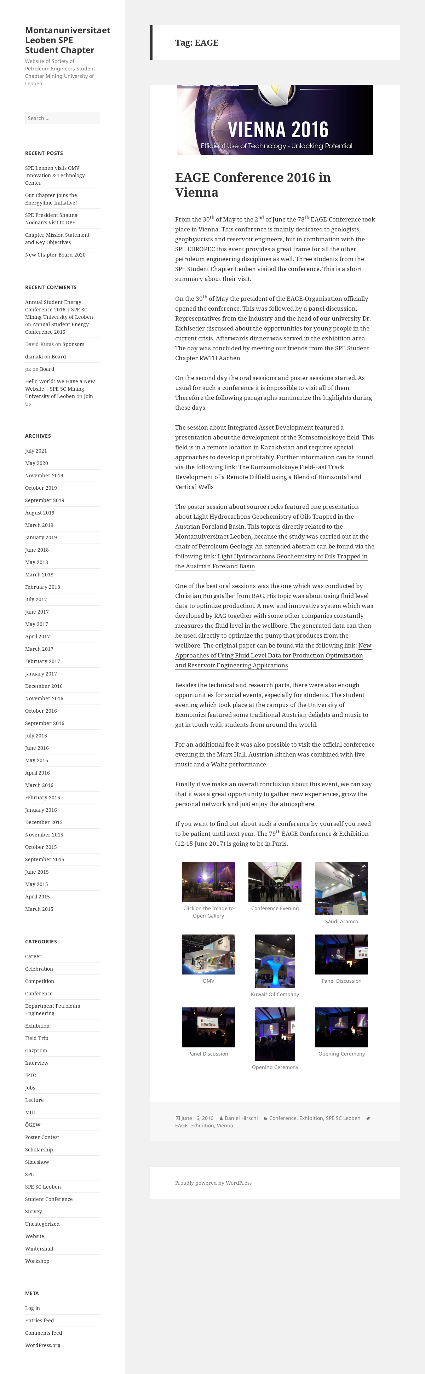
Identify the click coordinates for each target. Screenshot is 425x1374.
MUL (30, 1112)
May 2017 (36, 624)
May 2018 (36, 562)
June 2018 (37, 549)
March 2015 (39, 909)
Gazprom (36, 1050)
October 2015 (41, 847)
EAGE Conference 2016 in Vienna (253, 184)
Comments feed (43, 1332)
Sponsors (73, 344)
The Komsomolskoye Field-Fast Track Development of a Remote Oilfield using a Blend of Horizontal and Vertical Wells (268, 477)
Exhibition (37, 1025)
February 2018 (42, 586)
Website (34, 1236)
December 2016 (44, 686)
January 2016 (41, 809)
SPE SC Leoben (43, 1186)
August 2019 (39, 512)
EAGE (181, 1125)
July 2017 (36, 599)
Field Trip (36, 1038)
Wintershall (39, 1248)
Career (33, 956)
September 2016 (44, 723)
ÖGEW (33, 1124)
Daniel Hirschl (241, 1118)
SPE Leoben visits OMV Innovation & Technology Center (55, 175)
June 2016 (37, 748)
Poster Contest (42, 1137)
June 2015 (37, 871)
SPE (29, 1174)
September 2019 (44, 500)
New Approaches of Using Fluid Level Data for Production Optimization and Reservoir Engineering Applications (273, 655)
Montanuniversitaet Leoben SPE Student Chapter (67, 40)
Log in (32, 1308)
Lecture (34, 1100)
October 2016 (41, 710)
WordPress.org (43, 1345)
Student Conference (49, 1199)
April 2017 (37, 636)
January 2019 (41, 537)
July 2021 (36, 450)
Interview (36, 1062)
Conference (39, 993)
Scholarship (39, 1149)
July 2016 (36, 735)
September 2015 (44, 859)
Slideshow (37, 1162)
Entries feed (39, 1320)
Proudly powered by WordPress (213, 1182)
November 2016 (44, 698)
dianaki (34, 356)
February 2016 (42, 797)
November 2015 (44, 834)
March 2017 (39, 648)
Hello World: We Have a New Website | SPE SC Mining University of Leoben (60, 388)
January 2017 (41, 673)
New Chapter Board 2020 (55, 254)
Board (59, 356)
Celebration (39, 968)
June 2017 (37, 611)
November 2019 (44, 475)
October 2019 (41, 487)
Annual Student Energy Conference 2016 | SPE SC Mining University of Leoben (59, 309)
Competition (39, 981)
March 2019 (39, 525)
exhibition (202, 1125)
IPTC (30, 1075)
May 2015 (36, 884)
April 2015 (37, 896)
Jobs (30, 1087)
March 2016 (39, 785)
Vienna (225, 1125)
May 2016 (36, 760)
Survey (33, 1211)
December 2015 (44, 822)
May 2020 (36, 463)
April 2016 (37, 772)
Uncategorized (42, 1223)
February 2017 (42, 661)
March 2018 (39, 574)
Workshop (37, 1261)
